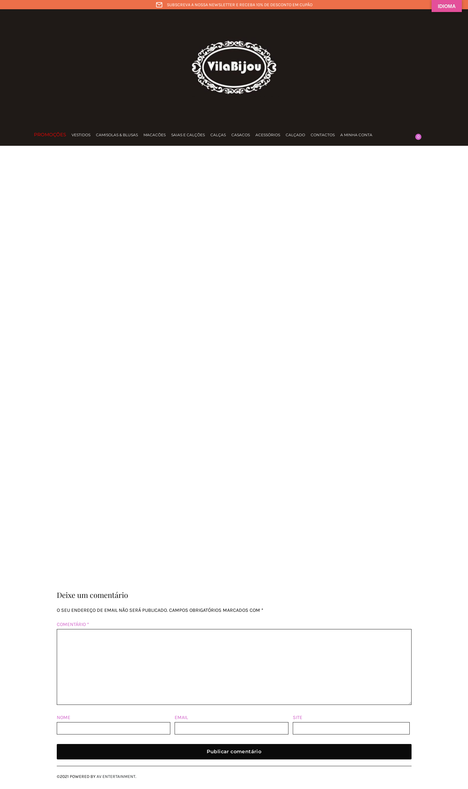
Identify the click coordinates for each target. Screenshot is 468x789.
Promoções (50, 134)
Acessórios (267, 135)
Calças (218, 135)
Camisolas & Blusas (117, 135)
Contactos (323, 135)
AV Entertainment (116, 776)
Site (297, 717)
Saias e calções (188, 135)
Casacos (240, 135)
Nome (63, 717)
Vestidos (81, 135)
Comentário (73, 624)
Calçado (295, 135)
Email (181, 717)
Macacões (154, 135)
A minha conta (356, 135)
